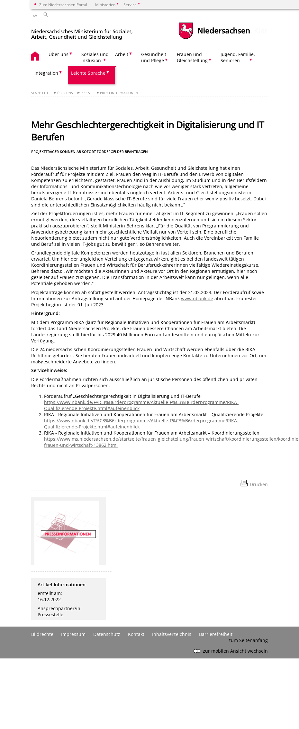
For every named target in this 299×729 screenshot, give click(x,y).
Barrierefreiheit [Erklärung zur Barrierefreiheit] (215, 634)
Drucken (259, 484)
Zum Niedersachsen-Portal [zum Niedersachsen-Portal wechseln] (63, 4)
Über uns (65, 93)
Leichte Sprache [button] (88, 73)
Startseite (40, 93)
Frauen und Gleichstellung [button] (192, 57)
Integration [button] (46, 73)
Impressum (73, 634)
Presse (86, 93)
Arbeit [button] (121, 54)
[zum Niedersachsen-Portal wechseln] (214, 38)
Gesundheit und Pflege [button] (153, 57)
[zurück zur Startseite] (82, 31)
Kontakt (136, 634)
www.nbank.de (197, 298)
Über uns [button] (58, 54)
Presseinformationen (119, 93)
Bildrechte (42, 634)
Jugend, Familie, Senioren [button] (238, 57)
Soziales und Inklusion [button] (95, 57)
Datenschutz (106, 634)
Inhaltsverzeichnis (171, 634)
